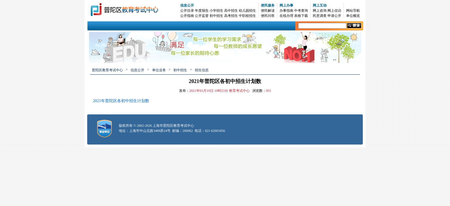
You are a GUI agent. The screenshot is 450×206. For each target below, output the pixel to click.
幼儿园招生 (247, 11)
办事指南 (286, 11)
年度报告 (202, 11)
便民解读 (268, 11)
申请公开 (334, 16)
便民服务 (268, 5)
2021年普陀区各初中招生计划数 (121, 101)
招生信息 (202, 70)
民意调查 (320, 16)
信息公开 (187, 5)
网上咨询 (320, 11)
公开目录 (187, 11)
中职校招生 (247, 16)
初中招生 (216, 16)
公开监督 (202, 16)
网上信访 (334, 11)
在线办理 (286, 16)
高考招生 (231, 16)
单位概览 (353, 16)
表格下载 (301, 16)
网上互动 (320, 5)
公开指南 (187, 16)
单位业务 (159, 70)
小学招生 (216, 11)
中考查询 (301, 11)
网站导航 (353, 11)
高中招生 (231, 11)
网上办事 (286, 5)
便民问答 (268, 16)
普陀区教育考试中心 (107, 70)
